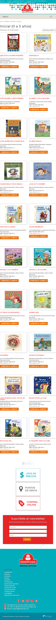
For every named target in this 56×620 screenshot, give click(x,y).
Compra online (9, 591)
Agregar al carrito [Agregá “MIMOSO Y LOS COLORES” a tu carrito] (38, 281)
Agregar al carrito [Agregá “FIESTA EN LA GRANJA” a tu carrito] (9, 238)
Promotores (8, 582)
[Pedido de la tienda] (49, 30)
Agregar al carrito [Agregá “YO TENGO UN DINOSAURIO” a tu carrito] (9, 323)
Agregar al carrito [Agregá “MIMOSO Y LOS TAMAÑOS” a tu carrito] (9, 281)
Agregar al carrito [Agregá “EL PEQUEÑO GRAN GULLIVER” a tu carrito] (38, 452)
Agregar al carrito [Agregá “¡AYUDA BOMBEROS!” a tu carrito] (38, 236)
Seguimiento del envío (18, 1)
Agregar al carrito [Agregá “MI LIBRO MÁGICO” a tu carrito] (38, 152)
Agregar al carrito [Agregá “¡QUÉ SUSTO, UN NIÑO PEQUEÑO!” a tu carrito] (9, 66)
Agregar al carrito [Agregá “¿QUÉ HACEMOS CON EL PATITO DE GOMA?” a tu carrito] (9, 409)
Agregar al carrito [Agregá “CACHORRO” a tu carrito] (9, 366)
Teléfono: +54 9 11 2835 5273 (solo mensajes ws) (11, 2)
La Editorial (8, 572)
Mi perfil (9, 1)
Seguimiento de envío (11, 595)
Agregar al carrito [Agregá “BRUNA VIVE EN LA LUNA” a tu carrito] (38, 409)
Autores (7, 574)
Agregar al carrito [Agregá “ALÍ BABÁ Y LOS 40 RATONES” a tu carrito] (38, 109)
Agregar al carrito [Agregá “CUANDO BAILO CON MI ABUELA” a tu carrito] (9, 195)
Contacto (7, 576)
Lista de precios (9, 589)
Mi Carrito (2, 1)
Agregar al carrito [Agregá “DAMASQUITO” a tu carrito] (38, 66)
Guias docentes (9, 586)
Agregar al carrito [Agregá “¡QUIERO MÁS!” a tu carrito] (38, 323)
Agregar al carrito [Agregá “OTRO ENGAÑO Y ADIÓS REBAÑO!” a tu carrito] (9, 108)
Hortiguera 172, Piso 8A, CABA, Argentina (36, 1)
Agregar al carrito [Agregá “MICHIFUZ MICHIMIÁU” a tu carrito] (38, 366)
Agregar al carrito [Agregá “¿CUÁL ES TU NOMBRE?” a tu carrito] (38, 195)
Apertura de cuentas (11, 584)
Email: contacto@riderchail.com (18, 609)
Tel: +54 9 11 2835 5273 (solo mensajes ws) (21, 607)
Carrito (6, 578)
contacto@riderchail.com (30, 2)
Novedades (8, 593)
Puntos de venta (10, 587)
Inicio (1, 21)
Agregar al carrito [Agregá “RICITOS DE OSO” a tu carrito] (9, 452)
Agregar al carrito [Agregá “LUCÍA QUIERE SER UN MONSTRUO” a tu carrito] (9, 152)
